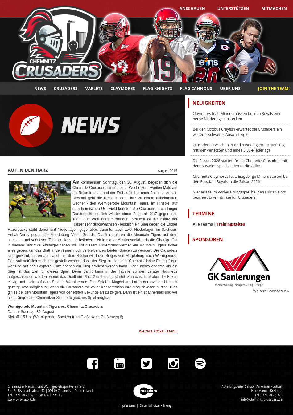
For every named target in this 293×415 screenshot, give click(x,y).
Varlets (94, 88)
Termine (203, 213)
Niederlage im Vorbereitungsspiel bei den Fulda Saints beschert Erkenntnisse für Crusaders (239, 194)
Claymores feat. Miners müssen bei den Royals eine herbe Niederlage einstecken (237, 116)
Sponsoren (207, 239)
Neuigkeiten (208, 103)
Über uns (230, 88)
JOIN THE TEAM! (274, 88)
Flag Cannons (196, 88)
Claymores (122, 88)
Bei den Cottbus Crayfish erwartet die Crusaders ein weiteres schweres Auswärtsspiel (237, 132)
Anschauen (192, 8)
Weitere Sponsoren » (271, 291)
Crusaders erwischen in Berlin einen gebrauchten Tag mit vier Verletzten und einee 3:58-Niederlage (239, 147)
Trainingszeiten (231, 224)
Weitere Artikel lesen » (158, 331)
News (40, 88)
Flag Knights (157, 88)
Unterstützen (233, 8)
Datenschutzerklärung (155, 405)
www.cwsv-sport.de (21, 399)
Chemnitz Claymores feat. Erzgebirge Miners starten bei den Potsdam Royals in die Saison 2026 (240, 179)
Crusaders (66, 88)
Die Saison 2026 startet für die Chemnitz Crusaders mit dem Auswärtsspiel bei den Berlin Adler (240, 163)
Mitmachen (274, 8)
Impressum (126, 405)
